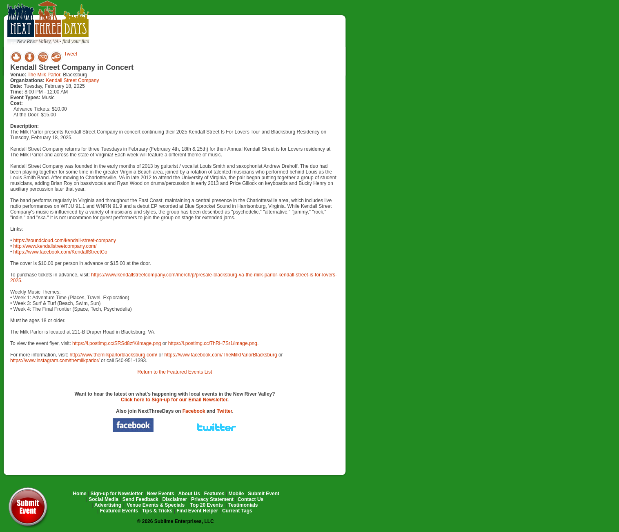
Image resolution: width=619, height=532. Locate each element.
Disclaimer (175, 499)
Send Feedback (140, 499)
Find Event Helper (197, 511)
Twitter (224, 411)
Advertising (107, 505)
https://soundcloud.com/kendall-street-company (64, 240)
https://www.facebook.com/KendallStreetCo (60, 252)
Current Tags (237, 511)
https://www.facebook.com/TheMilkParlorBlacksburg (220, 355)
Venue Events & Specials (156, 505)
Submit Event (263, 493)
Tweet (70, 54)
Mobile (236, 493)
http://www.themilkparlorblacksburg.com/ (113, 355)
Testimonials (243, 505)
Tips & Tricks (157, 511)
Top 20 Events (206, 505)
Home (79, 493)
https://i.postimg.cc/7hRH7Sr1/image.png (212, 343)
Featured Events (119, 511)
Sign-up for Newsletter (117, 493)
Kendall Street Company (72, 80)
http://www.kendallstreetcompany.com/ (55, 246)
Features (214, 493)
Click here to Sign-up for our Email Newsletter (174, 400)
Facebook (194, 411)
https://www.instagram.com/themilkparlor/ (55, 360)
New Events (160, 493)
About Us (189, 493)
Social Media (103, 499)
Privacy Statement (212, 499)
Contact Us (250, 499)
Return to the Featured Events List (175, 372)
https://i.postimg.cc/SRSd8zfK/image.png (116, 343)
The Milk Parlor (43, 75)
